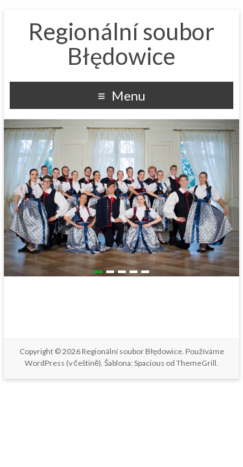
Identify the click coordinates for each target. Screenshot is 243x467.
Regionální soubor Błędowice (121, 43)
